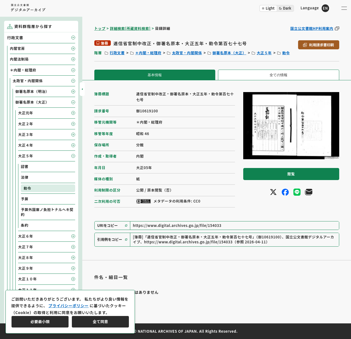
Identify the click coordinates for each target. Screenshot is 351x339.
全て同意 (100, 321)
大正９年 (25, 268)
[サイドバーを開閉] (82, 89)
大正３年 (25, 134)
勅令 (286, 52)
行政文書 (117, 52)
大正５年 (264, 52)
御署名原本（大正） (229, 52)
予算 (24, 198)
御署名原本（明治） (32, 91)
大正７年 (25, 246)
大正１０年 (27, 278)
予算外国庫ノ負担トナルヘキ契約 (47, 212)
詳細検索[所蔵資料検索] (130, 28)
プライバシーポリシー (68, 305)
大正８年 (25, 257)
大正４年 (25, 145)
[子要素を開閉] (73, 37)
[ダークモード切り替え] (276, 8)
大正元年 (25, 112)
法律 (24, 177)
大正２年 (25, 123)
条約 (24, 225)
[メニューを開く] (344, 8)
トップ (100, 28)
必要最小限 (40, 321)
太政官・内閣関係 (187, 52)
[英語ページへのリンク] (315, 8)
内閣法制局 (19, 59)
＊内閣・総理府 (148, 52)
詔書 (24, 166)
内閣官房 (17, 48)
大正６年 (25, 236)
